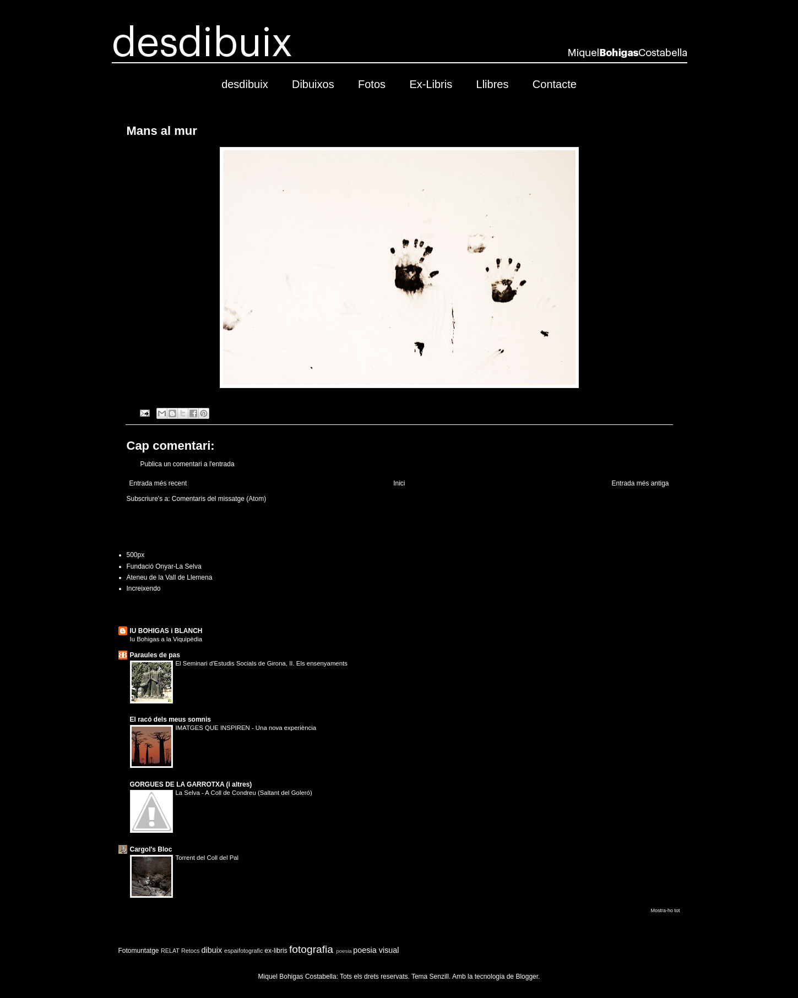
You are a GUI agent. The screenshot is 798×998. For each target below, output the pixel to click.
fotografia (311, 949)
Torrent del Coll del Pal (207, 857)
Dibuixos (313, 84)
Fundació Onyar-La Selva (164, 566)
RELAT (170, 950)
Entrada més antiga (640, 483)
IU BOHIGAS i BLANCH (166, 631)
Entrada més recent (158, 483)
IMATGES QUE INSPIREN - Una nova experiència (246, 727)
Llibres (492, 84)
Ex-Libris (430, 84)
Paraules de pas (155, 655)
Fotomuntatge (138, 951)
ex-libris (275, 951)
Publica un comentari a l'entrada (187, 464)
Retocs (190, 950)
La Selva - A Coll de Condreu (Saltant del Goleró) (244, 792)
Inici (399, 483)
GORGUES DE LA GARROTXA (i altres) (191, 784)
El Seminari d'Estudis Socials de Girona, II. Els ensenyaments (262, 663)
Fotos (372, 84)
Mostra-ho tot (665, 910)
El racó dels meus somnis (170, 719)
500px (136, 555)
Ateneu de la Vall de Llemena (170, 577)
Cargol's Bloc (151, 849)
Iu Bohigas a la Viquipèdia (166, 639)
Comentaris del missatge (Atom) (219, 499)
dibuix (212, 950)
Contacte (555, 84)
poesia (343, 951)
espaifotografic (243, 950)
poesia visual (376, 950)
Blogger (526, 976)
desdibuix (244, 84)
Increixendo (144, 588)
